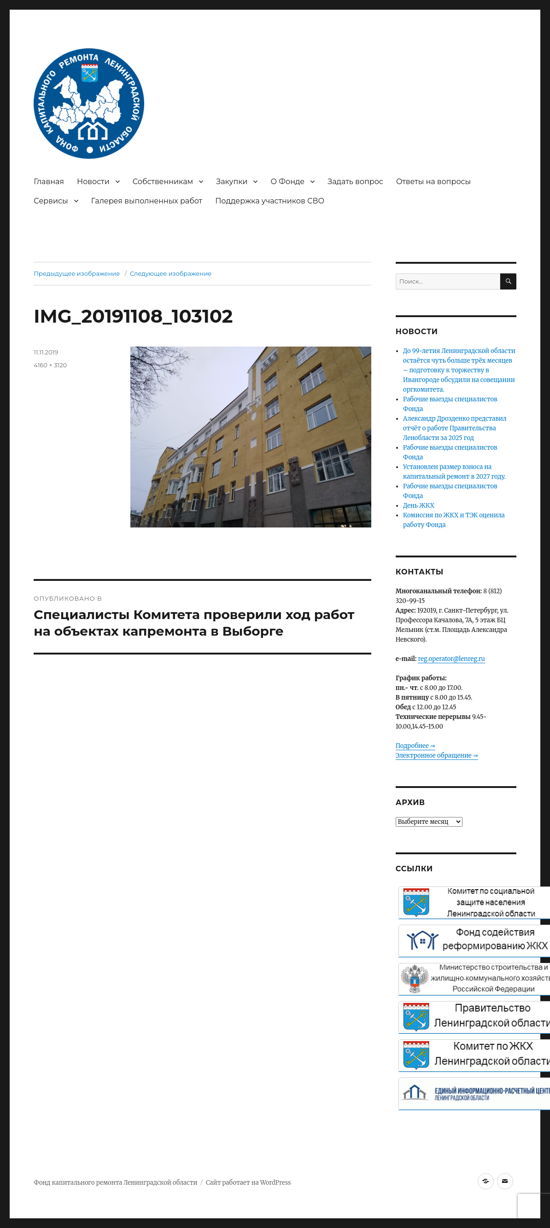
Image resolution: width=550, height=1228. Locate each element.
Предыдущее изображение (77, 273)
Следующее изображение (170, 273)
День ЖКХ (418, 506)
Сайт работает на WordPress (248, 1183)
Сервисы (51, 201)
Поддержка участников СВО (269, 201)
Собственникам (163, 181)
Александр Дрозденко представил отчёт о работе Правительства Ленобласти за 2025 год (455, 428)
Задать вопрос (355, 181)
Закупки (231, 181)
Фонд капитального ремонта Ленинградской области (115, 1183)
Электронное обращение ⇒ (437, 755)
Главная (49, 181)
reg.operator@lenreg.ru (451, 659)
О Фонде (287, 181)
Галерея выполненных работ (147, 201)
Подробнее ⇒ (415, 746)
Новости (93, 181)
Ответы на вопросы (433, 181)
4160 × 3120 (50, 365)
